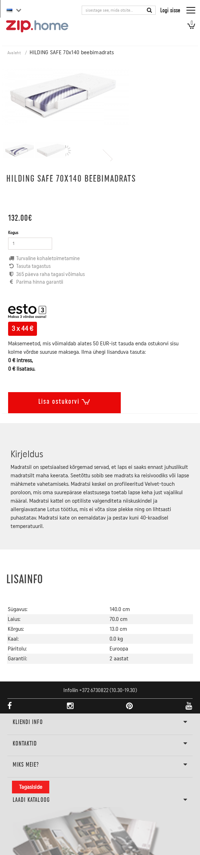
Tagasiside (30, 787)
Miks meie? (100, 764)
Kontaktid (100, 743)
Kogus (13, 233)
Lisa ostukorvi (64, 400)
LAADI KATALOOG (100, 800)
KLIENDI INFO (100, 722)
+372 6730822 (93, 690)
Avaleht (14, 53)
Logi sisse (170, 10)
